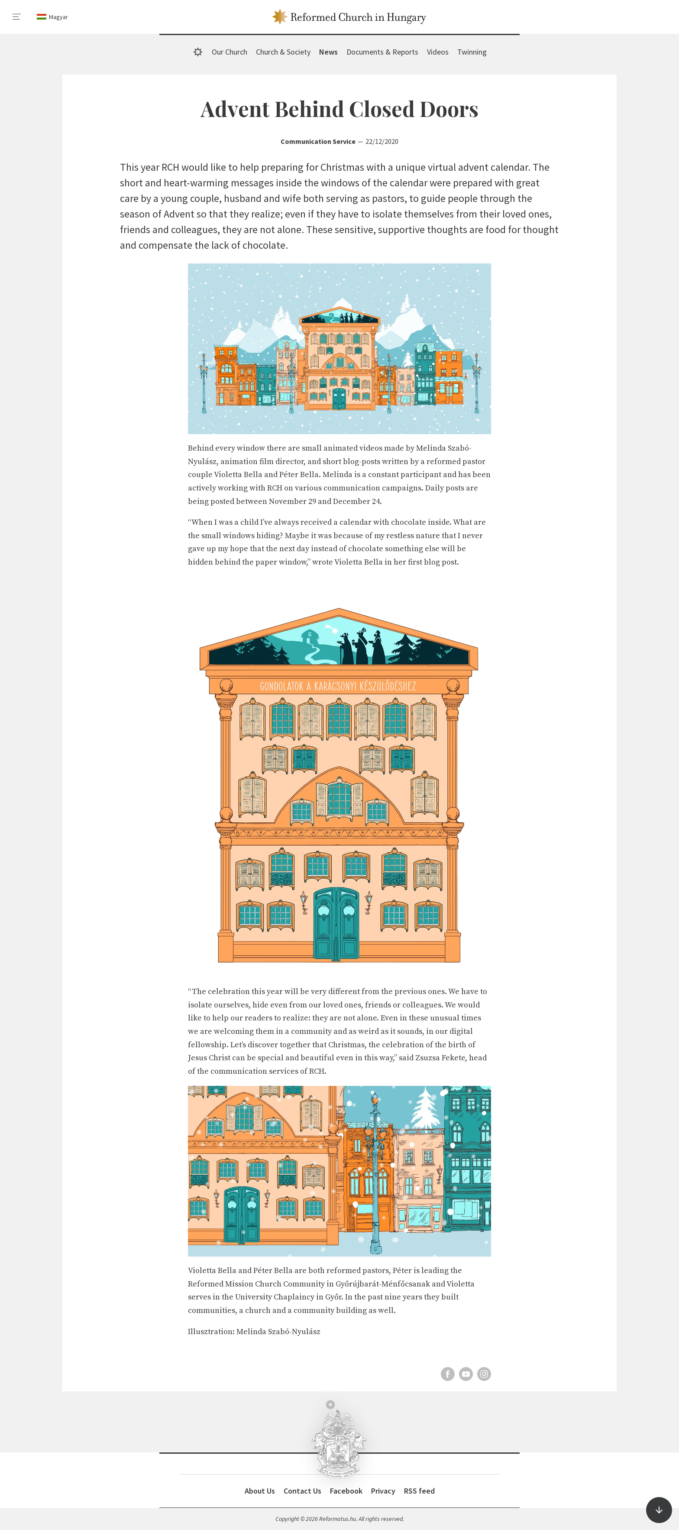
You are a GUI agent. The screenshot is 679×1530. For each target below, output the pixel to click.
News (328, 52)
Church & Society (283, 52)
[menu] (17, 17)
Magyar (58, 17)
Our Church (229, 52)
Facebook (346, 1491)
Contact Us (302, 1491)
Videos (438, 52)
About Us (260, 1491)
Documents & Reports (382, 52)
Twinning (472, 52)
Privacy (383, 1491)
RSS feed (419, 1491)
